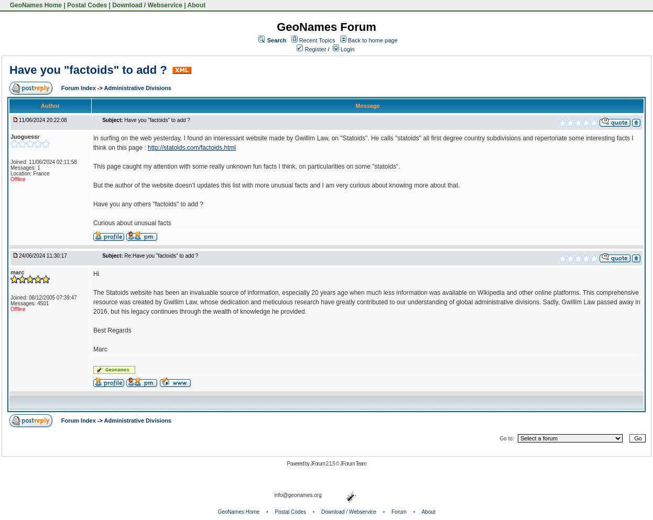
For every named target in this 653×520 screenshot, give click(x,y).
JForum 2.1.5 (323, 464)
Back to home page (373, 40)
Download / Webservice (147, 5)
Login (344, 49)
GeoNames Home (35, 5)
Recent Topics (317, 40)
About (197, 5)
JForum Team (353, 464)
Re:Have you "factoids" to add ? (161, 256)
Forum (399, 512)
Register (311, 49)
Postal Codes (87, 5)
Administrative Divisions (137, 88)
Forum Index (79, 88)
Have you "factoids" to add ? (89, 69)
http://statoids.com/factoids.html (192, 147)
